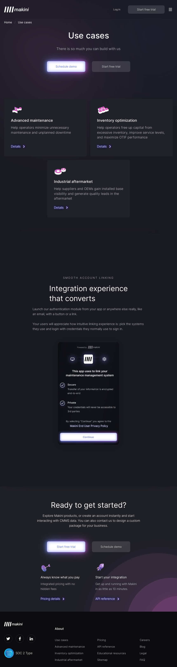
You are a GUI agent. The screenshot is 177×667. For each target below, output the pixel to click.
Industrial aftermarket (68, 659)
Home (8, 22)
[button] (170, 9)
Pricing (101, 640)
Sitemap (102, 659)
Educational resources (111, 653)
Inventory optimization (69, 653)
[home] (16, 9)
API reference (106, 646)
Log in (116, 9)
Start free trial (146, 9)
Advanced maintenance (70, 646)
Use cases (61, 640)
